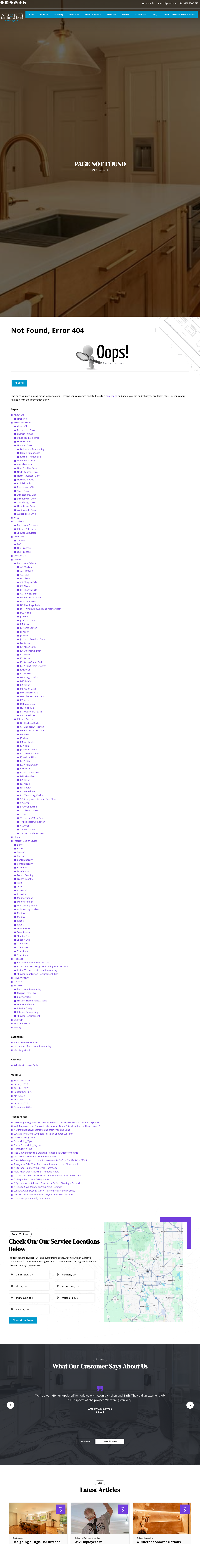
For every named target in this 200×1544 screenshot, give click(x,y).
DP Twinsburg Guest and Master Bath (40, 1374)
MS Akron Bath (28, 1454)
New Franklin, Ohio (27, 1234)
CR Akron (25, 1352)
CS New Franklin (28, 1359)
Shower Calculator (26, 1298)
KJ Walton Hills (28, 1523)
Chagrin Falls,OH (26, 1199)
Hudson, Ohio (24, 1211)
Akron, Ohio (23, 1192)
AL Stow (24, 1340)
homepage (111, 1162)
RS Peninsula (27, 1473)
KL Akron (25, 1420)
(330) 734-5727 (188, 4)
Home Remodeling (30, 1219)
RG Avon (24, 1466)
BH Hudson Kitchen (30, 1489)
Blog (16, 1283)
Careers (21, 1306)
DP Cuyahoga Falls (30, 1371)
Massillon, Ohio (25, 1230)
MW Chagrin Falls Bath (32, 1462)
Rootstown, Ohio (26, 1253)
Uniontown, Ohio (26, 1272)
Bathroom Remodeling (32, 1215)
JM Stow (24, 1390)
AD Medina (26, 1333)
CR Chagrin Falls (28, 1356)
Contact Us (20, 1321)
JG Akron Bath (27, 1386)
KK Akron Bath (28, 1412)
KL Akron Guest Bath (31, 1428)
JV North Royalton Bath (32, 1405)
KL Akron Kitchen (29, 1530)
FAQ (19, 1310)
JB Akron (24, 1504)
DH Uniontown (28, 1367)
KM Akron (25, 1435)
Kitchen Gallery (25, 1485)
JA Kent (24, 1382)
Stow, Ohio (23, 1257)
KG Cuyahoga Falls (30, 1519)
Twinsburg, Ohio (26, 1268)
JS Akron (24, 1511)
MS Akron (25, 1451)
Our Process (24, 1314)
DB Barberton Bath (30, 1363)
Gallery (17, 1325)
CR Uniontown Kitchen (32, 1492)
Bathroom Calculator (28, 1291)
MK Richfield (26, 1447)
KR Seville (25, 1439)
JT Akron (24, 1397)
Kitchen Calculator (26, 1295)
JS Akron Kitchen (28, 1515)
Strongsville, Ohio (26, 1264)
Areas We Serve (22, 1188)
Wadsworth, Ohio (26, 1276)
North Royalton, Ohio (28, 1241)
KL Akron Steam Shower (33, 1432)
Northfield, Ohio (25, 1245)
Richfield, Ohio (24, 1249)
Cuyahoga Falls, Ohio (28, 1203)
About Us (19, 1180)
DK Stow (25, 1500)
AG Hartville (26, 1336)
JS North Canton (28, 1393)
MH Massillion (27, 1542)
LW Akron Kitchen (29, 1538)
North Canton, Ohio (27, 1238)
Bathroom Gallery (26, 1329)
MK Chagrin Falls (29, 1443)
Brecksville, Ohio (26, 1196)
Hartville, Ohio (24, 1207)
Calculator (19, 1287)
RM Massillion (27, 1470)
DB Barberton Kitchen (32, 1496)
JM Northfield (27, 1508)
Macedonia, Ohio (26, 1226)
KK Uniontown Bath (30, 1416)
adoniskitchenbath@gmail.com (160, 4)
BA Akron (25, 1344)
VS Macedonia (27, 1481)
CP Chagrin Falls (28, 1348)
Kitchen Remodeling (31, 1222)
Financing (22, 1184)
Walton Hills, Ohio (26, 1279)
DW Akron (25, 1378)
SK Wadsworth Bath (31, 1477)
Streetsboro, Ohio (27, 1260)
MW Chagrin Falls (29, 1458)
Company (19, 1302)
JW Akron (25, 1409)
